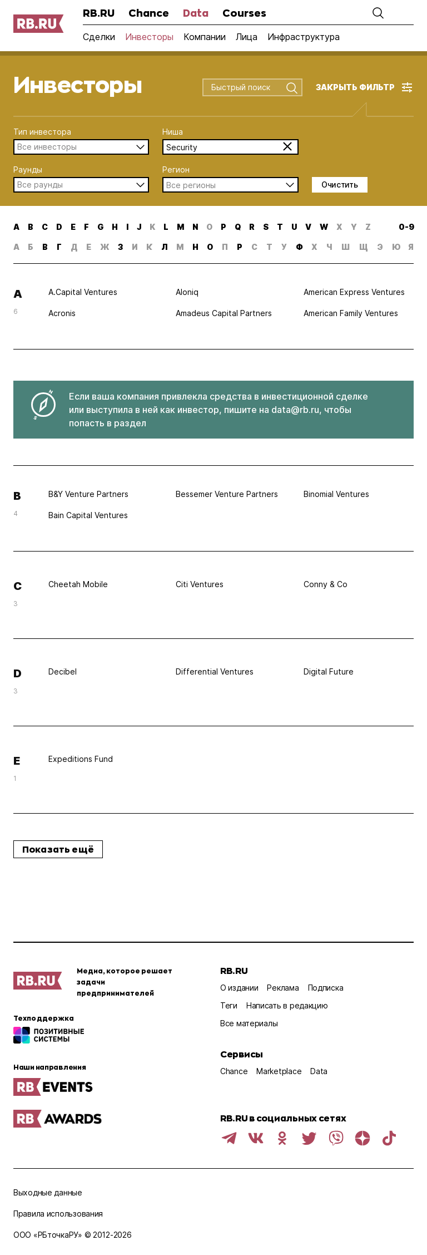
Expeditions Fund (80, 759)
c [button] (45, 227)
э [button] (380, 247)
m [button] (180, 227)
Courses (244, 12)
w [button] (324, 227)
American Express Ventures (354, 292)
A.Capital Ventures (82, 292)
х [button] (314, 247)
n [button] (195, 227)
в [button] (45, 247)
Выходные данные (47, 1192)
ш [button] (345, 247)
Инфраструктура (303, 36)
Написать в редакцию (287, 1005)
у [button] (284, 247)
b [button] (30, 227)
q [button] (238, 227)
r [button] (252, 227)
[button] (378, 13)
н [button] (195, 247)
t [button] (280, 227)
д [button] (74, 247)
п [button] (225, 247)
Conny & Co (325, 584)
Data (195, 12)
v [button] (308, 227)
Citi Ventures (200, 584)
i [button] (127, 227)
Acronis (62, 313)
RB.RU (99, 12)
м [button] (179, 247)
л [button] (164, 247)
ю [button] (396, 247)
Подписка (326, 987)
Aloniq (187, 292)
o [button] (209, 227)
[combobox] (244, 87)
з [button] (120, 247)
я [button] (411, 247)
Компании (204, 36)
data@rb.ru (295, 409)
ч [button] (329, 247)
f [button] (86, 227)
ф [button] (299, 247)
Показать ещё (58, 849)
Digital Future (329, 671)
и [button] (134, 247)
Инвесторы (149, 36)
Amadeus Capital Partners (224, 313)
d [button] (59, 227)
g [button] (100, 227)
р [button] (239, 247)
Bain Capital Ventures (88, 515)
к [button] (149, 247)
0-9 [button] (406, 227)
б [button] (30, 247)
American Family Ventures (351, 313)
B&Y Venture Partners (88, 494)
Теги (228, 1005)
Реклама (283, 987)
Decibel (62, 671)
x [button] (339, 227)
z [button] (368, 227)
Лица (246, 36)
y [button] (354, 227)
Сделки (99, 36)
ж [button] (105, 247)
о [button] (210, 247)
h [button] (115, 227)
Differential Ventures (215, 671)
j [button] (139, 227)
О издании (239, 987)
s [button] (266, 227)
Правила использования (58, 1213)
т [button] (269, 247)
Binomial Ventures (336, 494)
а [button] (16, 247)
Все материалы (248, 1023)
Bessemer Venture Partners (227, 494)
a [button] (16, 227)
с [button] (254, 247)
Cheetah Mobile (78, 584)
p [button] (223, 227)
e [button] (73, 227)
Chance (148, 12)
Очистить (339, 184)
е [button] (88, 247)
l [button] (165, 227)
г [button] (59, 247)
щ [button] (363, 247)
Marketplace (278, 1071)
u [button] (294, 227)
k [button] (152, 227)
